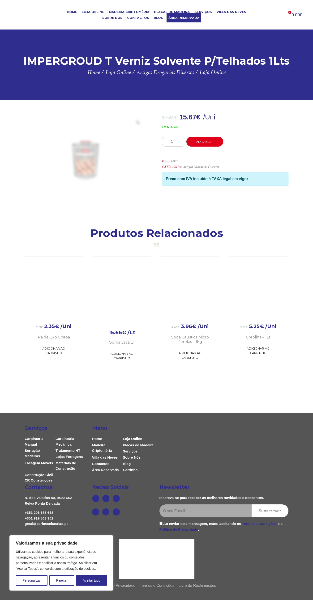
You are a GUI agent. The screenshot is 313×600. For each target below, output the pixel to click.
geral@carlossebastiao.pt (46, 524)
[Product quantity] (173, 142)
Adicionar (205, 142)
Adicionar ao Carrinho (53, 351)
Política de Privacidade (178, 529)
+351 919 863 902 (39, 518)
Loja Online (93, 12)
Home (72, 12)
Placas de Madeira (172, 12)
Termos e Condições (259, 524)
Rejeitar (61, 580)
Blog (158, 18)
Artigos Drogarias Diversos (201, 167)
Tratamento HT (68, 450)
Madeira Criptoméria (129, 12)
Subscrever (270, 511)
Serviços (203, 12)
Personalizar (31, 580)
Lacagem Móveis (39, 463)
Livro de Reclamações (197, 585)
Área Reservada (183, 18)
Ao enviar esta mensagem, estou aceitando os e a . (221, 526)
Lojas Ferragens (69, 457)
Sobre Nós (112, 18)
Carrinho (130, 470)
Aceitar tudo (91, 580)
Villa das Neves (231, 12)
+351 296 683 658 (39, 513)
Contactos (138, 18)
